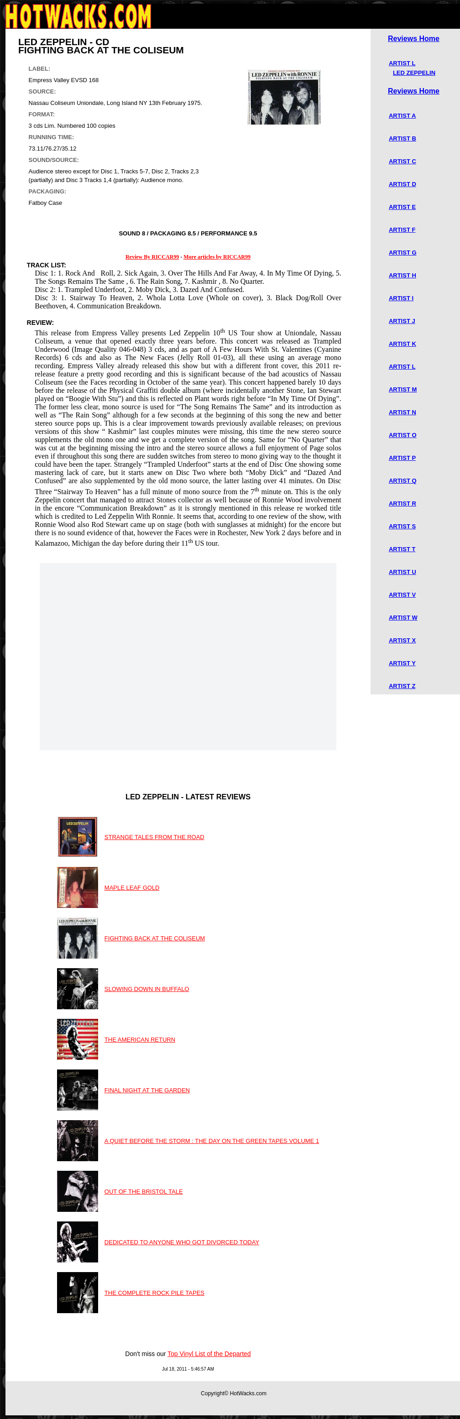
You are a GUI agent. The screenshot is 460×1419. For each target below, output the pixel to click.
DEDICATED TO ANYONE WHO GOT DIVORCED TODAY (182, 1242)
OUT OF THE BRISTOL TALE (144, 1191)
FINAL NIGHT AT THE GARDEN (147, 1090)
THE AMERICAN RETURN (140, 1039)
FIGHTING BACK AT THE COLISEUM (155, 938)
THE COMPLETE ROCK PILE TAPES (154, 1292)
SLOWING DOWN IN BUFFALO (147, 989)
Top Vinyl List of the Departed (209, 1353)
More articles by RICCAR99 (217, 257)
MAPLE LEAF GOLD (132, 887)
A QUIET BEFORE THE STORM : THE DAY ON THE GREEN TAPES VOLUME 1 (212, 1140)
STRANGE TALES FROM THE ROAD (154, 837)
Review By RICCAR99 (152, 257)
